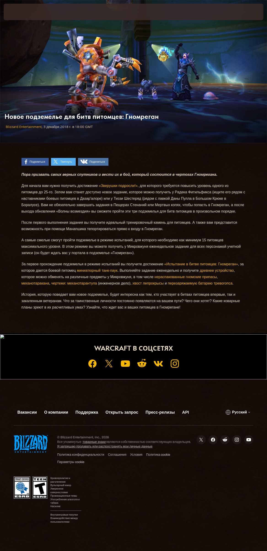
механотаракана (35, 283)
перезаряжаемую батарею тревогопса (200, 283)
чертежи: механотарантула (74, 283)
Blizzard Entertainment (24, 127)
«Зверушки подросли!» (118, 186)
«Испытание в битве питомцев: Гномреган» (201, 264)
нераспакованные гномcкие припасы (185, 277)
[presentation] (17, 12)
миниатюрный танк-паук (97, 270)
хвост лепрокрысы (148, 283)
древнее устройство (217, 270)
